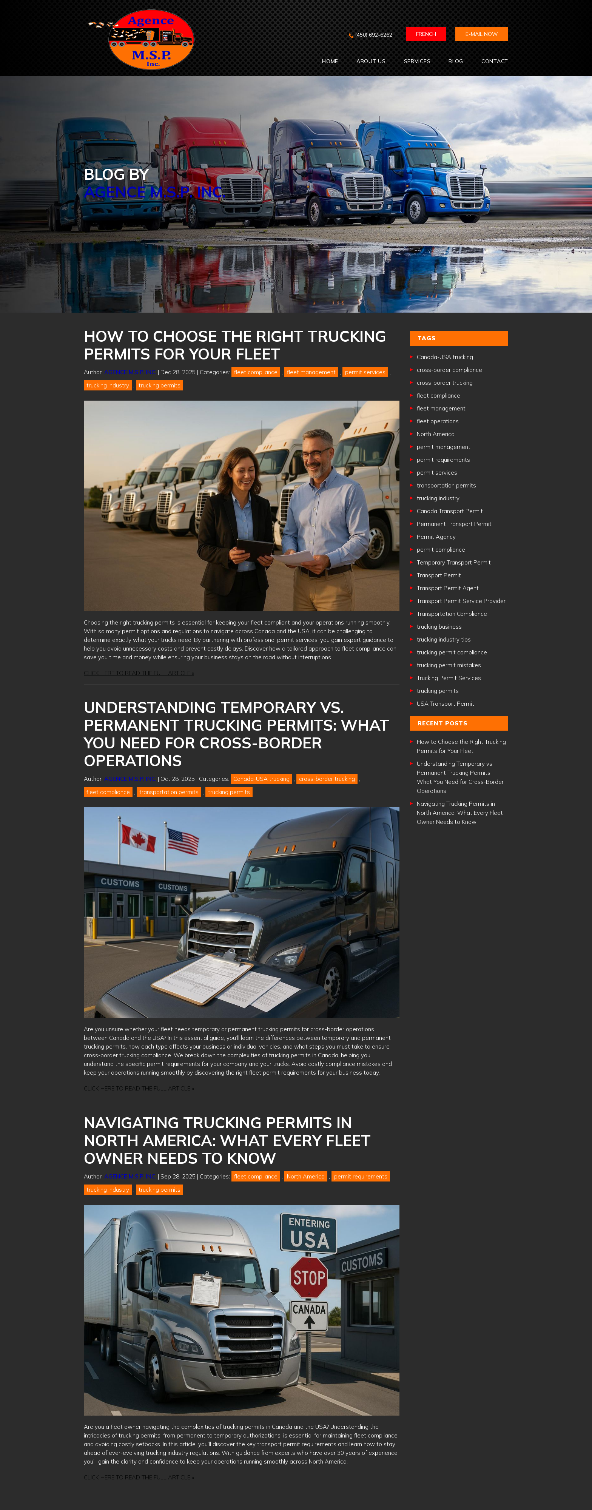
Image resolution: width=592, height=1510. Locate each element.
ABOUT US (371, 61)
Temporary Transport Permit (454, 562)
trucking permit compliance (452, 652)
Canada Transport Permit (450, 511)
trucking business (439, 626)
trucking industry (107, 385)
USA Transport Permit (445, 703)
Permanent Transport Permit (454, 523)
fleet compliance (256, 372)
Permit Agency (436, 536)
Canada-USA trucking (261, 778)
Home (330, 61)
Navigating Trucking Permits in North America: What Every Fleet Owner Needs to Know (227, 1140)
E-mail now (482, 34)
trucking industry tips (444, 639)
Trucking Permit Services (449, 678)
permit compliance (441, 549)
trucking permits (159, 385)
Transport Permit (439, 575)
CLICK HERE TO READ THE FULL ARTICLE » (139, 673)
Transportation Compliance (452, 613)
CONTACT (494, 61)
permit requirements (360, 1176)
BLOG (456, 61)
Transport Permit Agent (448, 588)
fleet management (311, 372)
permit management (443, 446)
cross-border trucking (327, 778)
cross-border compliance (449, 369)
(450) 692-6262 (373, 34)
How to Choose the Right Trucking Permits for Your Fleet (235, 345)
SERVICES (417, 61)
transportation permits (169, 792)
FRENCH (426, 34)
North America (306, 1176)
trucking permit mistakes (449, 665)
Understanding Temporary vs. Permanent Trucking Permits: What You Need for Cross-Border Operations (236, 734)
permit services (365, 372)
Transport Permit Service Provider (461, 601)
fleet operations (438, 421)
